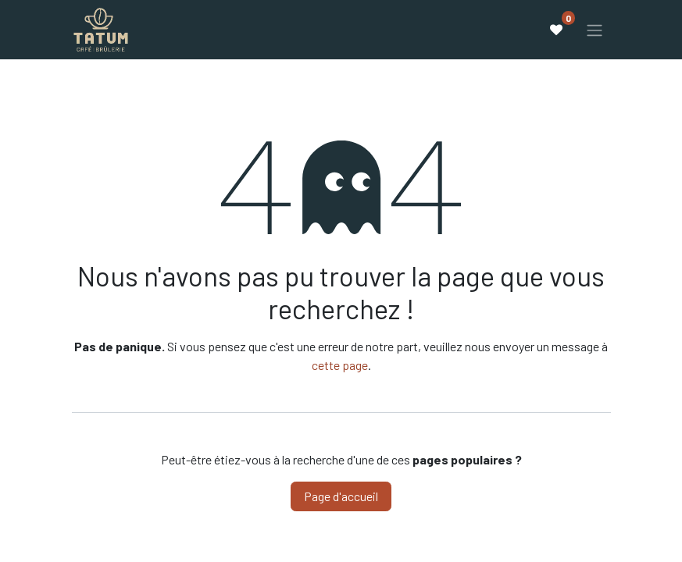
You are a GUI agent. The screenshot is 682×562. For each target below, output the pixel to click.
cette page (340, 364)
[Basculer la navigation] (594, 29)
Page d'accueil (341, 496)
